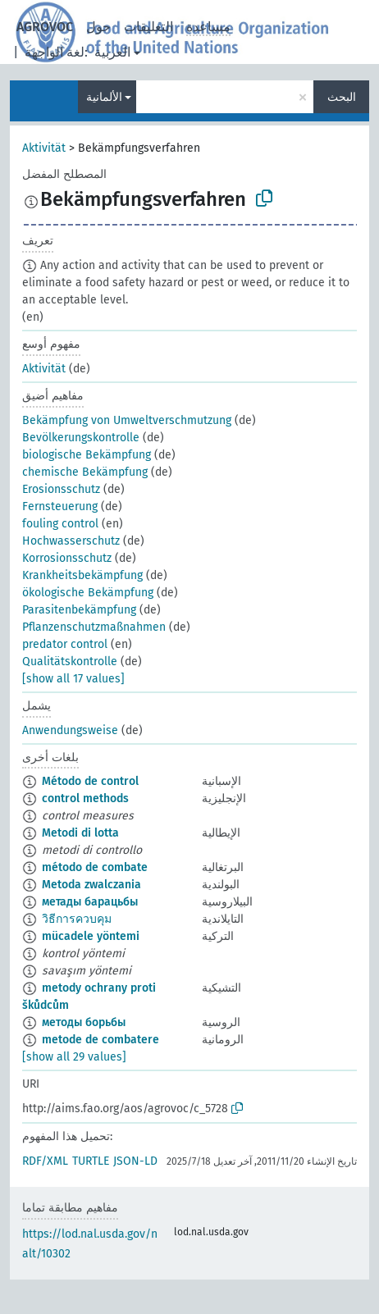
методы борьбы (84, 1022)
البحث (341, 97)
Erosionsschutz (61, 489)
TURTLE (90, 1161)
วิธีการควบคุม (77, 919)
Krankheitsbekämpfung (82, 575)
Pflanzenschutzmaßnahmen (94, 627)
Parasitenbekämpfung (79, 610)
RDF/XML (45, 1161)
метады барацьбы (90, 902)
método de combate (95, 867)
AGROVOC (44, 26)
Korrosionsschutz (67, 558)
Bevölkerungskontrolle (80, 438)
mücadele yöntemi (90, 936)
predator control (64, 644)
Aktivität (44, 148)
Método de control (90, 781)
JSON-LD (135, 1161)
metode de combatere (100, 1040)
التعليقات (148, 26)
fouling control (60, 524)
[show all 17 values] (73, 679)
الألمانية (104, 97)
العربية (112, 52)
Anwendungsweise (70, 730)
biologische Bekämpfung (86, 455)
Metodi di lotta (80, 833)
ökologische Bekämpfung (87, 593)
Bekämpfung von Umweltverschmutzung (126, 420)
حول (98, 26)
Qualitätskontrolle (69, 661)
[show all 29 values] (74, 1057)
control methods (85, 798)
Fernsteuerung (60, 506)
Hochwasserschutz (71, 541)
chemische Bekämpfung (85, 472)
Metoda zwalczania (91, 885)
